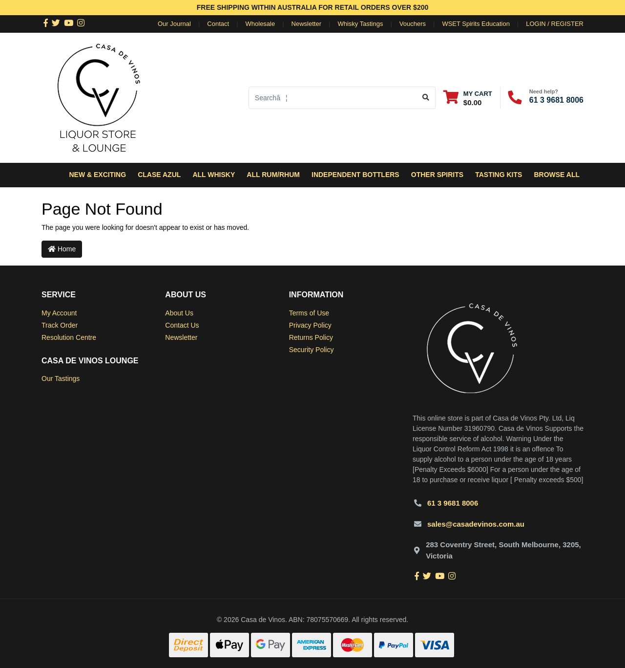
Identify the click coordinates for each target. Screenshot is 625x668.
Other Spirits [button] (437, 174)
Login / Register (554, 23)
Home (62, 249)
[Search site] (426, 98)
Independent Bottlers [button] (355, 174)
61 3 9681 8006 (556, 100)
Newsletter (306, 23)
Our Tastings (61, 378)
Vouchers (412, 23)
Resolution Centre (69, 337)
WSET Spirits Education (475, 23)
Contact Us (182, 325)
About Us (179, 313)
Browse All (557, 174)
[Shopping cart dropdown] (468, 98)
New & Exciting (97, 174)
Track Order (60, 325)
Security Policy (311, 350)
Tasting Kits (498, 174)
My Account (59, 313)
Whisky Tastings (360, 23)
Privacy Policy (310, 325)
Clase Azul (159, 174)
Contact (218, 23)
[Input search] (333, 98)
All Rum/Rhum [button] (273, 174)
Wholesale (260, 23)
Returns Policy (311, 337)
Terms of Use (309, 313)
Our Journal (174, 23)
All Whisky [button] (213, 174)
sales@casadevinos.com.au (475, 524)
